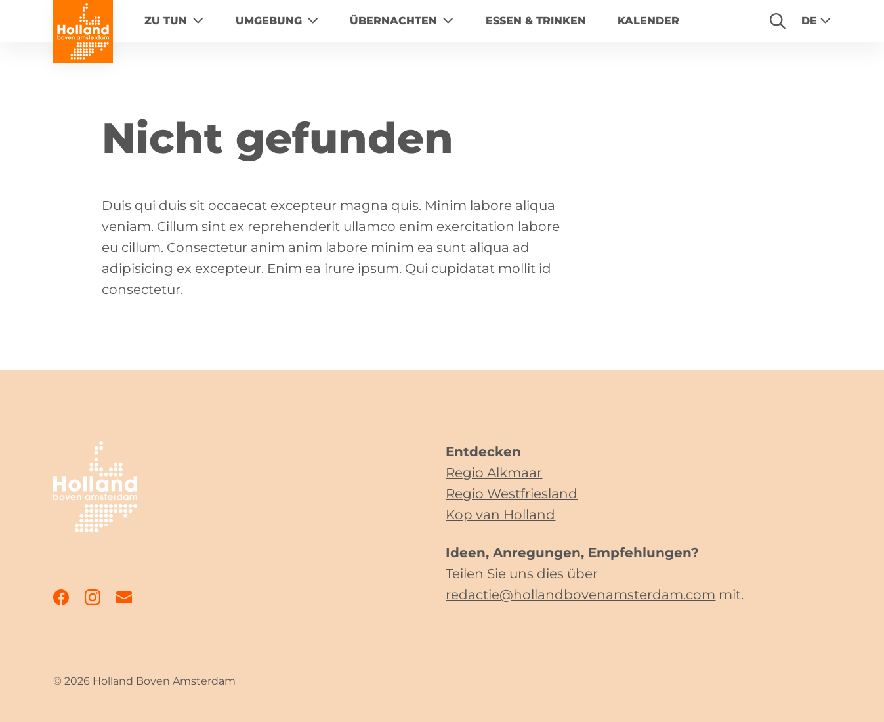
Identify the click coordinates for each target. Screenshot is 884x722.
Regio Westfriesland (512, 493)
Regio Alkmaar (494, 472)
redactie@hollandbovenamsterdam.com (580, 595)
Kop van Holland (500, 514)
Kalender (648, 20)
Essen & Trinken (536, 20)
